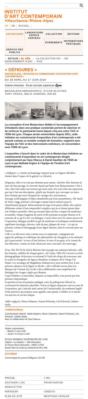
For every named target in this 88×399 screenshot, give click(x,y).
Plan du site (13, 396)
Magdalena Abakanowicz (23, 91)
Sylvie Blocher (55, 91)
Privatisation (53, 382)
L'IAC (47, 378)
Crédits (49, 391)
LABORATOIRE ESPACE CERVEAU (34, 35)
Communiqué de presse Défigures (21, 358)
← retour (11, 58)
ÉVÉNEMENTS (54, 42)
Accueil (23, 26)
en (13, 26)
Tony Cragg (14, 94)
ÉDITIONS (73, 34)
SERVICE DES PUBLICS (14, 50)
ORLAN (52, 94)
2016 (39, 61)
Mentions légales (57, 396)
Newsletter (13, 387)
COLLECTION (54, 34)
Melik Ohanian (35, 94)
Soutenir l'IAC (15, 382)
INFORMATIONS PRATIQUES (73, 42)
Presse (10, 378)
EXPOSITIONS (14, 34)
